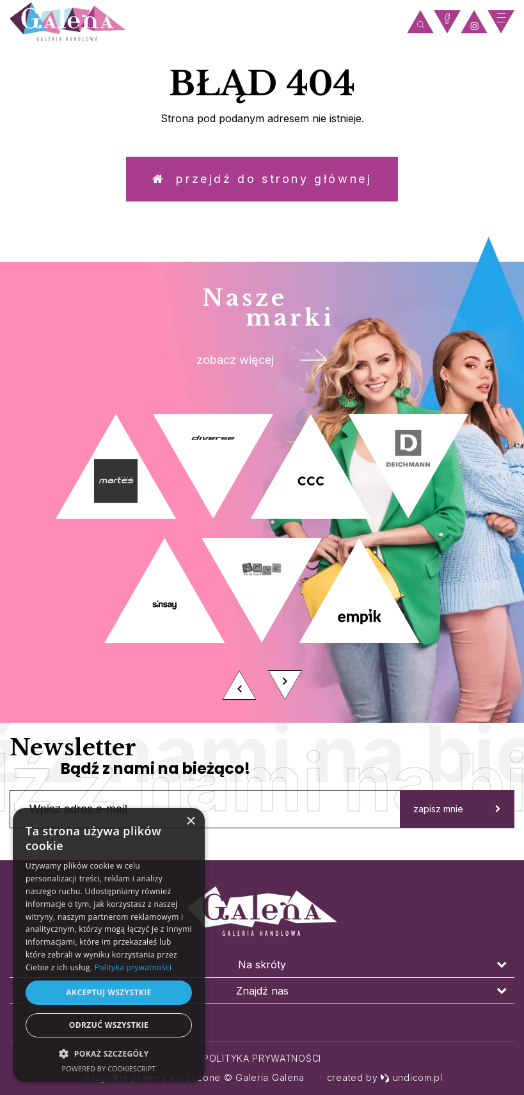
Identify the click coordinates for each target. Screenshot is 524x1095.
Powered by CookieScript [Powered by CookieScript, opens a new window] (109, 1068)
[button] (109, 1053)
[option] (262, 561)
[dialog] (109, 945)
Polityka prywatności (262, 1058)
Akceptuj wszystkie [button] (108, 992)
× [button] (190, 821)
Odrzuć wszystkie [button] (108, 1025)
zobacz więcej (262, 360)
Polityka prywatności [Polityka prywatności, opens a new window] (133, 967)
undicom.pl (411, 1077)
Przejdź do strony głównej (262, 178)
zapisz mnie (457, 808)
